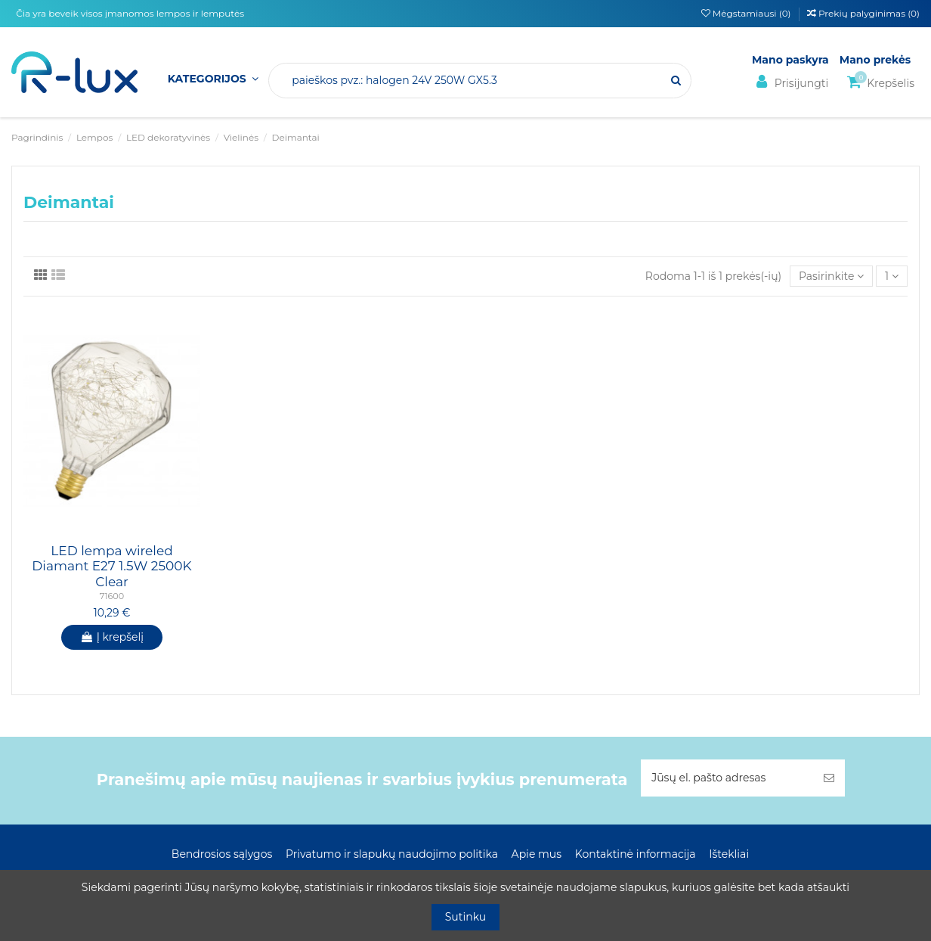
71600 (112, 596)
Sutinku (466, 917)
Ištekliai (729, 854)
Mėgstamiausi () (747, 13)
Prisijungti (790, 82)
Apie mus (537, 854)
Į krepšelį (112, 637)
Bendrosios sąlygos (222, 854)
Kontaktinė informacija (635, 854)
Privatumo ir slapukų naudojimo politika (392, 854)
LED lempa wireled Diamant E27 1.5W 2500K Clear (111, 566)
